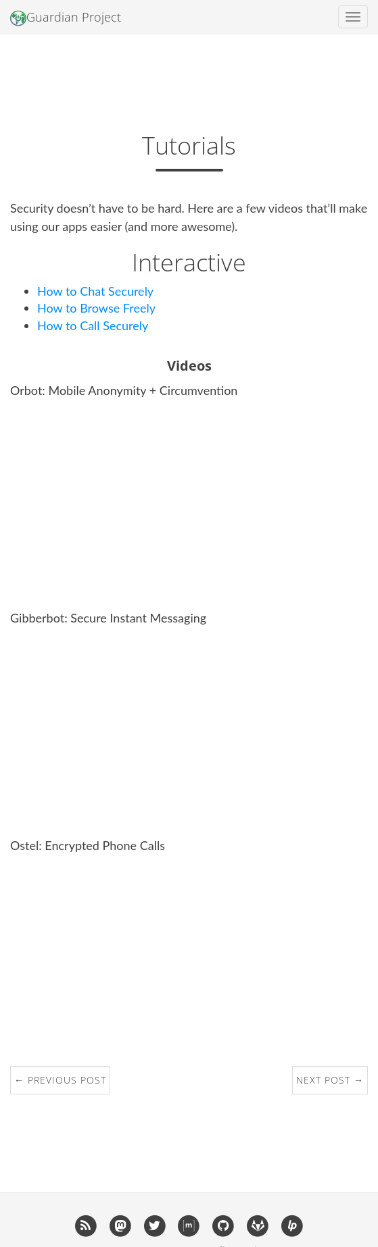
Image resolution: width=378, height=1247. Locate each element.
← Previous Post (60, 1079)
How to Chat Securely (95, 291)
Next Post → (330, 1079)
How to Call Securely (92, 325)
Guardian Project (65, 17)
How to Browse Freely (96, 307)
